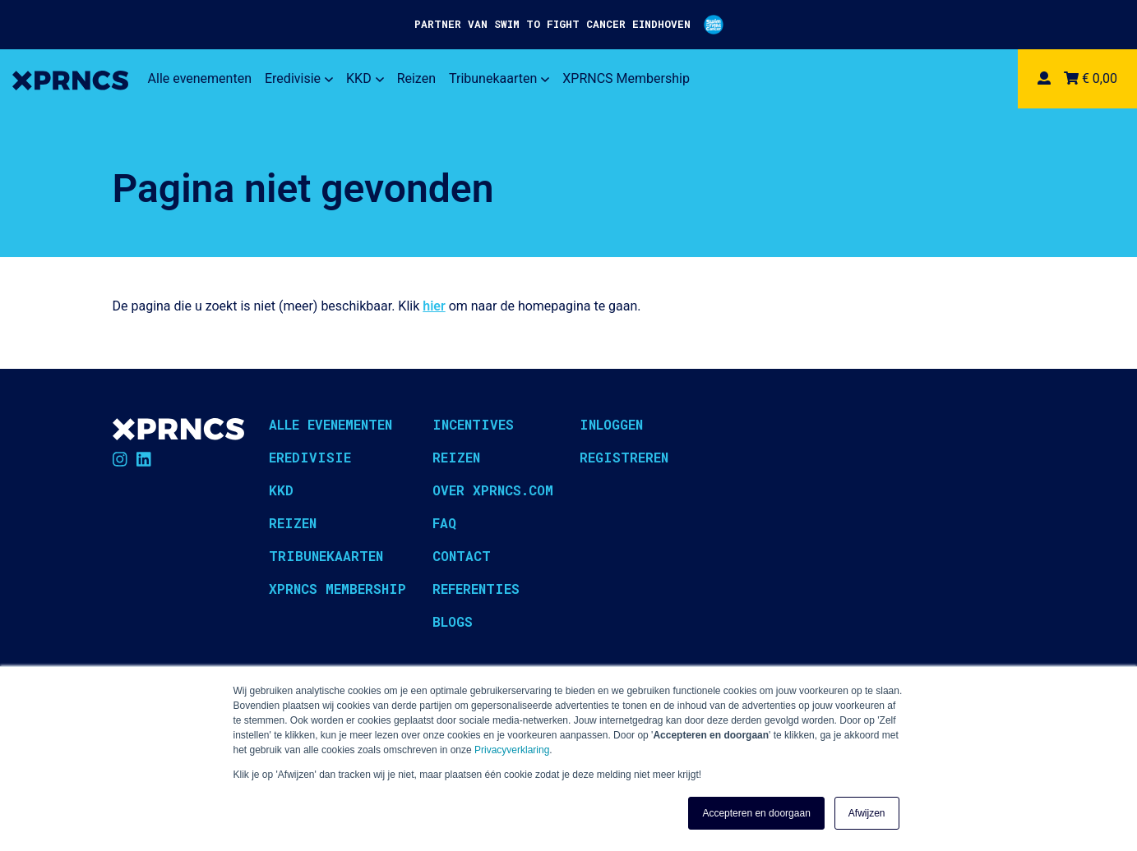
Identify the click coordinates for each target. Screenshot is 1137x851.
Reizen (416, 78)
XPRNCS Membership (626, 78)
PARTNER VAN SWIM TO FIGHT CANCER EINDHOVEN (568, 24)
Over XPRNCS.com (492, 490)
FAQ (444, 522)
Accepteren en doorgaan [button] (756, 813)
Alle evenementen (200, 78)
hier (434, 306)
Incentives (473, 424)
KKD (365, 78)
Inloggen (611, 424)
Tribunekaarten (499, 78)
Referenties (476, 588)
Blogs (452, 621)
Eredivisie (299, 78)
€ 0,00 (1090, 78)
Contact (461, 555)
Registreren (624, 457)
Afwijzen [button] (866, 813)
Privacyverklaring (511, 750)
